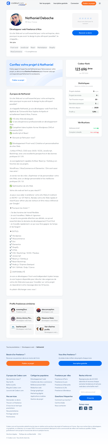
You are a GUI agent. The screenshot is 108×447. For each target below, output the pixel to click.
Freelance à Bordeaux (63, 390)
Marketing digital (37, 393)
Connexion (75, 3)
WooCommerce (16, 52)
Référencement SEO (38, 385)
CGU (39, 434)
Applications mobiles (38, 396)
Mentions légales (11, 434)
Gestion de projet (37, 399)
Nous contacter (60, 406)
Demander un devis (13, 400)
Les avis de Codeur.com (15, 390)
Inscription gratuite (60, 3)
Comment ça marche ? (63, 400)
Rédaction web (36, 388)
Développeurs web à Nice (53, 332)
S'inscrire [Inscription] (90, 398)
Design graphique (37, 390)
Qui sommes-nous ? (13, 379)
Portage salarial (12, 414)
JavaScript (24, 47)
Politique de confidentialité (27, 434)
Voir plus (13, 42)
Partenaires (10, 417)
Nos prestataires (12, 411)
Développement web (38, 379)
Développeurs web (28, 347)
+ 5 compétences (31, 52)
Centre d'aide (60, 403)
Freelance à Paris (61, 379)
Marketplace (42, 47)
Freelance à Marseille (63, 385)
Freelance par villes (63, 375)
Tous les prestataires (12, 347)
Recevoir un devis (85, 33)
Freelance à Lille (61, 388)
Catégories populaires (40, 375)
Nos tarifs (9, 382)
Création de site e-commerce (41, 382)
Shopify (52, 47)
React (33, 47)
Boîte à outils (11, 385)
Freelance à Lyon (61, 382)
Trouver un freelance (13, 403)
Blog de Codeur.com (13, 388)
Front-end (14, 47)
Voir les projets (44, 3)
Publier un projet (89, 3)
